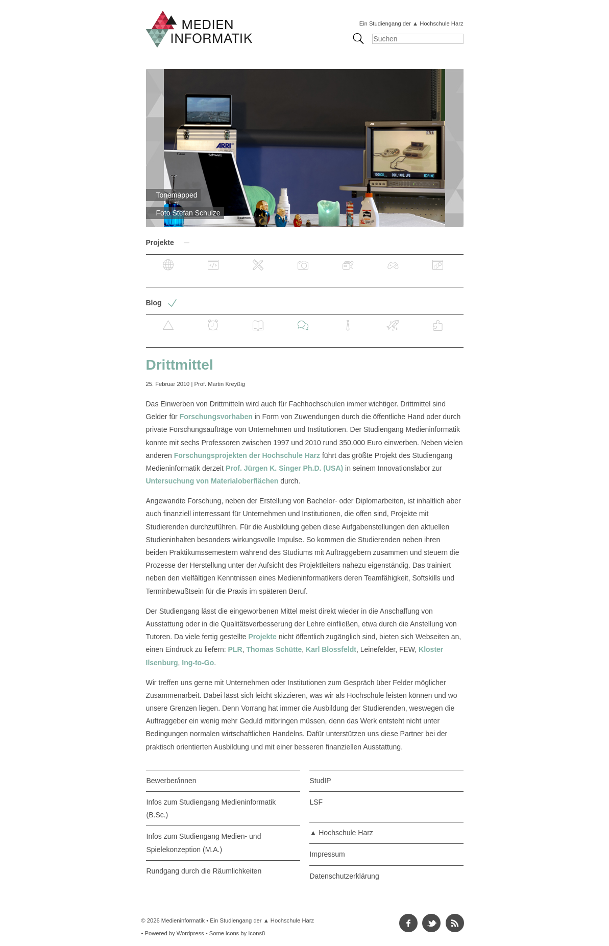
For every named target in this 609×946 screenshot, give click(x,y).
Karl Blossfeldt (331, 649)
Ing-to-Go (198, 663)
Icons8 (256, 933)
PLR (235, 649)
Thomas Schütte (274, 649)
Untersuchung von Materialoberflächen (212, 481)
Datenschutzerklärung (344, 876)
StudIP (320, 781)
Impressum (327, 854)
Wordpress (190, 933)
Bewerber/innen (172, 781)
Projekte (263, 637)
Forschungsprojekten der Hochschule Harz (247, 455)
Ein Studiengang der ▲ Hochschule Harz (411, 23)
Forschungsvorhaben (216, 417)
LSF (316, 802)
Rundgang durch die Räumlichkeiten (204, 871)
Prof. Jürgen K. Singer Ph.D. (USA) (284, 468)
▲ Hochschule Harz (341, 833)
